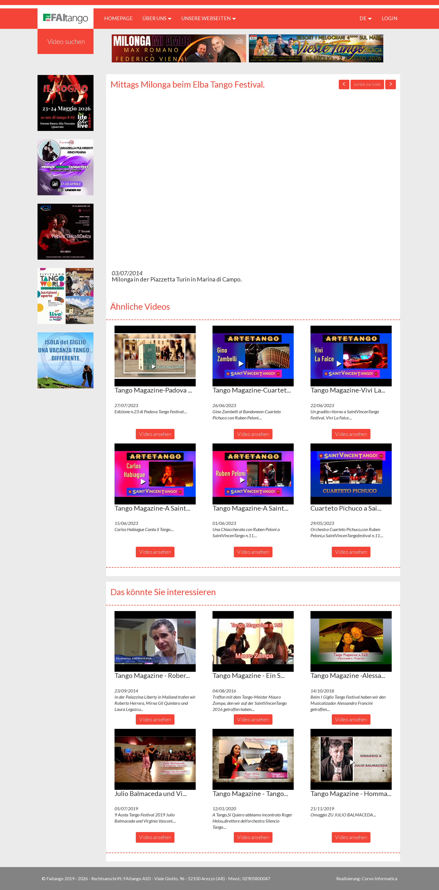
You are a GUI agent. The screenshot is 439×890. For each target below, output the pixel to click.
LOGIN (389, 18)
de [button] (365, 18)
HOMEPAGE (120, 18)
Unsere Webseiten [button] (208, 18)
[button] (155, 356)
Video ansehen (155, 434)
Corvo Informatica (379, 878)
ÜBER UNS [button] (157, 18)
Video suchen (66, 41)
